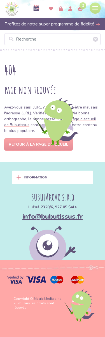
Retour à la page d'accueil (38, 144)
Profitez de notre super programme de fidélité (52, 24)
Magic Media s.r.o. (48, 298)
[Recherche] (52, 39)
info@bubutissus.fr (52, 216)
